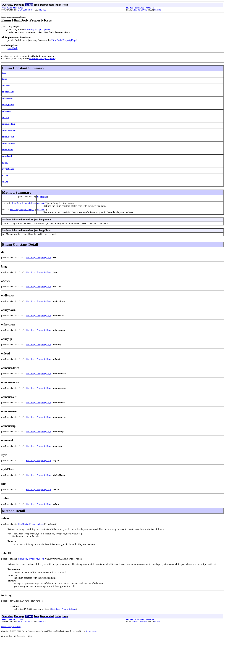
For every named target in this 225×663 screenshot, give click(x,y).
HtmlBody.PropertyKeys (37, 29)
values (40, 220)
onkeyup (6, 115)
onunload (7, 164)
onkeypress (8, 108)
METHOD (42, 10)
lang (4, 81)
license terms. (91, 654)
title (5, 184)
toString (42, 207)
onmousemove (9, 136)
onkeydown (7, 101)
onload (5, 122)
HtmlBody (13, 49)
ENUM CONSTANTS (25, 10)
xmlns (5, 191)
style (5, 170)
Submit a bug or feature (11, 649)
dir (4, 74)
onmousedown (9, 129)
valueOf (41, 214)
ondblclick (8, 95)
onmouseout (8, 143)
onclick (6, 88)
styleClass (8, 177)
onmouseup (7, 157)
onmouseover (9, 150)
